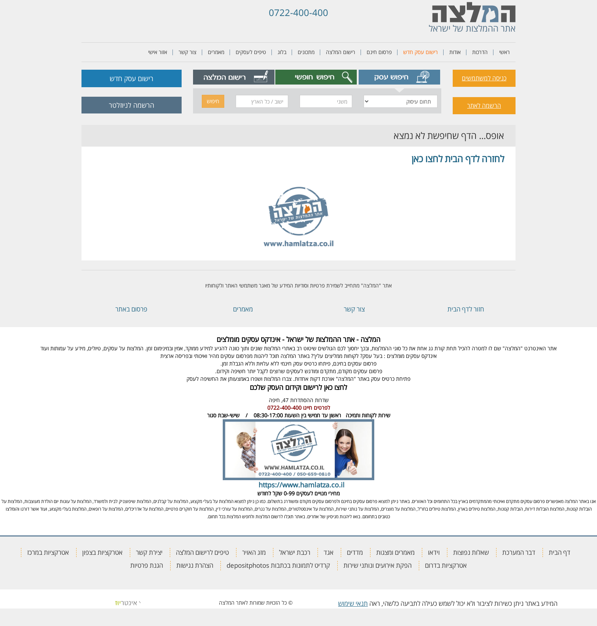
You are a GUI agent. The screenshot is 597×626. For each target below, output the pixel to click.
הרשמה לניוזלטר (131, 105)
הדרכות (480, 52)
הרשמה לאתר (484, 105)
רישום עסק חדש (420, 52)
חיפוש (213, 101)
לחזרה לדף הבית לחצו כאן (458, 158)
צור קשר (187, 52)
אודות (455, 52)
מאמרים (216, 52)
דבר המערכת (518, 552)
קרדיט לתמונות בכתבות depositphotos (278, 565)
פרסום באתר (131, 309)
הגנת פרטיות (146, 565)
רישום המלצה (340, 52)
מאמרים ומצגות (395, 552)
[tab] (399, 77)
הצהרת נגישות (194, 565)
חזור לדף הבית (465, 309)
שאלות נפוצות (471, 552)
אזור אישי (157, 52)
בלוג (282, 52)
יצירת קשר (149, 552)
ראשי (504, 52)
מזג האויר (254, 552)
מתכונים (306, 52)
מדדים (355, 552)
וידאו (434, 552)
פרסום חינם (379, 52)
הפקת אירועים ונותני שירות (377, 565)
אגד (329, 552)
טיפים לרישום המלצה (202, 552)
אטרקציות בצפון (102, 552)
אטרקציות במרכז (48, 552)
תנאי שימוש (353, 603)
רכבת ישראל (294, 552)
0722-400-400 (298, 12)
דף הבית (559, 552)
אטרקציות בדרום (446, 565)
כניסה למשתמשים (484, 78)
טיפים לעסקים (251, 52)
